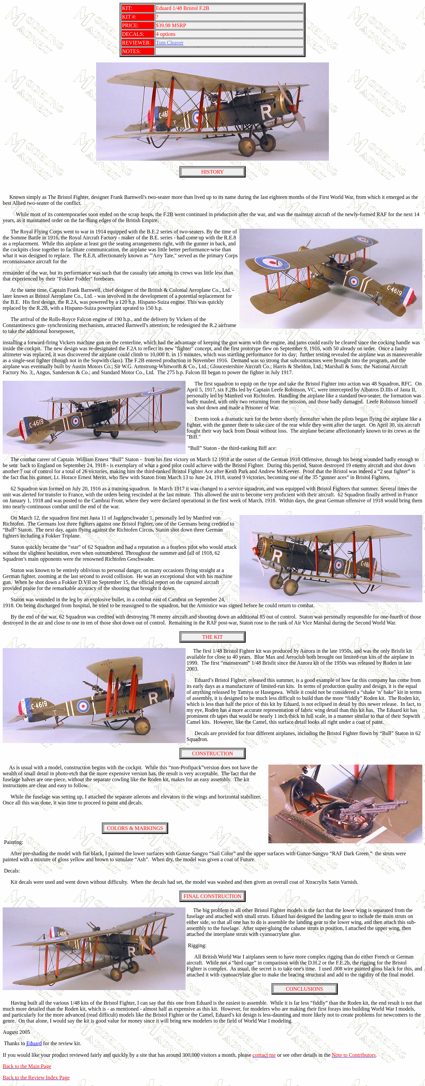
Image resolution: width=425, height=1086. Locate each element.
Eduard (34, 1043)
